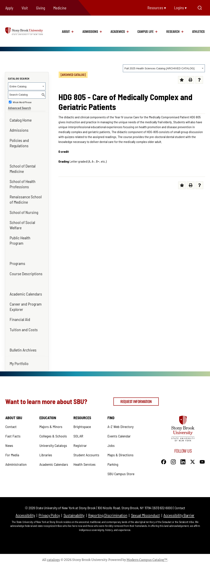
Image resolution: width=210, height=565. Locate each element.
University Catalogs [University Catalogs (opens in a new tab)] (53, 444)
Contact (180, 507)
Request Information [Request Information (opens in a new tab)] (136, 401)
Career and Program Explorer (26, 306)
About (66, 31)
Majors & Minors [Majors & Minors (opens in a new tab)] (50, 425)
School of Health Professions (22, 184)
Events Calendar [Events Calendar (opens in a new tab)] (119, 435)
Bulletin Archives (23, 349)
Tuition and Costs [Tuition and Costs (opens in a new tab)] (24, 329)
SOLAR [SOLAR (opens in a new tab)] (78, 435)
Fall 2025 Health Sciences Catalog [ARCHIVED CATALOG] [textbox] (159, 68)
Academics (118, 31)
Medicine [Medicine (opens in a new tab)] (59, 8)
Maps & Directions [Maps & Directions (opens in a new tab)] (120, 454)
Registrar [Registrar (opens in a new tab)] (80, 444)
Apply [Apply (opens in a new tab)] (9, 8)
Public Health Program (20, 240)
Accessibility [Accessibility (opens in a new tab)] (25, 514)
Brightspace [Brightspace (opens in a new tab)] (82, 425)
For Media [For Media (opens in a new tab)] (12, 454)
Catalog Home (21, 120)
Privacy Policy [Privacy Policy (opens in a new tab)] (49, 514)
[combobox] (164, 68)
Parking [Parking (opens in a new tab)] (112, 463)
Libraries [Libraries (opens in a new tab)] (45, 454)
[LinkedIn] (182, 460)
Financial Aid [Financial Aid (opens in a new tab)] (20, 319)
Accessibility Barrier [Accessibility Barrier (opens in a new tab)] (178, 514)
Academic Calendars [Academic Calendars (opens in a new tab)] (26, 293)
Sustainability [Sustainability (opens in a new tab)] (74, 514)
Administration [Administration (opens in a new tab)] (16, 463)
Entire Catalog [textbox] (18, 86)
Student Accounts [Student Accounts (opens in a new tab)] (86, 454)
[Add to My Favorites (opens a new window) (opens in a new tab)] (182, 80)
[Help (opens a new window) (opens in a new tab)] (199, 80)
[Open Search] (200, 8)
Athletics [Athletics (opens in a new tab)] (198, 31)
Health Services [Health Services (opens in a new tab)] (84, 463)
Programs (17, 263)
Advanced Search (19, 108)
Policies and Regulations (19, 143)
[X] (192, 460)
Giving (40, 8)
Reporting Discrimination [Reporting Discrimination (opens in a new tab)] (107, 514)
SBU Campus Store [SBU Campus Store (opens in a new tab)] (120, 473)
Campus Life (145, 31)
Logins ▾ (180, 8)
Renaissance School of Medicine (26, 199)
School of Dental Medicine (22, 168)
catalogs (53, 559)
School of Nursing (24, 212)
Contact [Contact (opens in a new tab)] (11, 425)
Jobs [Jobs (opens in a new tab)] (111, 444)
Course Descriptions (26, 273)
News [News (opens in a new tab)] (9, 444)
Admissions (90, 31)
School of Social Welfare (22, 225)
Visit (25, 8)
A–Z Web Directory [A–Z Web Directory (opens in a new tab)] (120, 425)
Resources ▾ (156, 8)
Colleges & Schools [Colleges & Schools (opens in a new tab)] (53, 435)
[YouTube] (202, 460)
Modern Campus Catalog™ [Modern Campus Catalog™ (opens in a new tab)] (147, 559)
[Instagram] (173, 460)
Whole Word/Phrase (22, 102)
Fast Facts (13, 435)
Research (173, 31)
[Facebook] (163, 460)
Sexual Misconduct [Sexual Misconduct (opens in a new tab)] (145, 514)
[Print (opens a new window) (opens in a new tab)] (190, 80)
